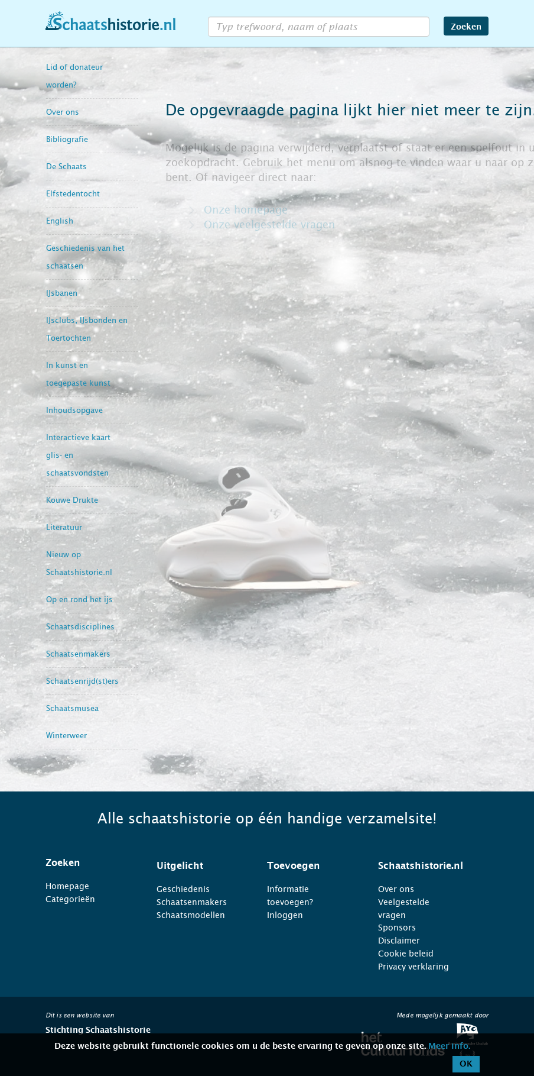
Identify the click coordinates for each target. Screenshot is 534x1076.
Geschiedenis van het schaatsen (85, 257)
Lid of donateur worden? (74, 76)
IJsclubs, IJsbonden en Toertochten (87, 329)
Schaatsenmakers (78, 654)
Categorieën (70, 899)
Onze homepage (246, 210)
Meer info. (449, 1046)
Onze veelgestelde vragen (269, 225)
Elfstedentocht (73, 193)
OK (466, 1064)
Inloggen (285, 915)
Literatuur (64, 527)
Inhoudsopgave (74, 410)
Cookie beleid (406, 953)
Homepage (67, 886)
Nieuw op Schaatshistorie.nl (79, 563)
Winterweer (66, 735)
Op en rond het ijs (79, 599)
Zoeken (466, 27)
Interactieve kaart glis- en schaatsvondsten (78, 455)
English (59, 221)
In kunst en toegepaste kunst (78, 374)
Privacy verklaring (413, 966)
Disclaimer (399, 940)
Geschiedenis (183, 889)
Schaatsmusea (72, 708)
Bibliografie (67, 139)
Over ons (62, 112)
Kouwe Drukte (72, 500)
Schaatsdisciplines (80, 626)
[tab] (86, 863)
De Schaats (66, 166)
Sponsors (397, 927)
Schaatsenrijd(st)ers (82, 681)
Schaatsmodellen (191, 915)
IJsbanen (61, 293)
